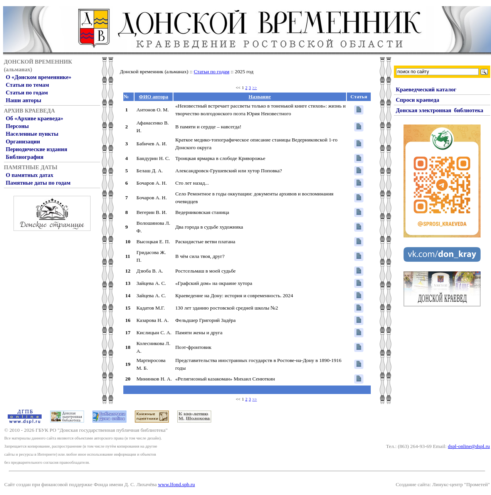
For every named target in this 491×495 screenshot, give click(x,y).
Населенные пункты (32, 134)
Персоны (17, 126)
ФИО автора (153, 96)
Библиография (25, 157)
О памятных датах (29, 175)
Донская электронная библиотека (439, 110)
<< (238, 88)
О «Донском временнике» (38, 77)
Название (260, 96)
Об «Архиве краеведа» (34, 118)
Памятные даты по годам (38, 183)
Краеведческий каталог (426, 89)
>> (254, 88)
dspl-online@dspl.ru (469, 446)
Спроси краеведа (417, 100)
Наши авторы (23, 100)
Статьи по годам (27, 92)
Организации (23, 141)
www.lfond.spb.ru (176, 484)
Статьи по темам (27, 85)
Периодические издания (36, 149)
